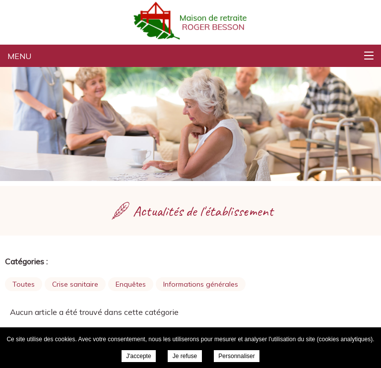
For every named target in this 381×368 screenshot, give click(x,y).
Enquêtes (131, 284)
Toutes (23, 284)
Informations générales (200, 284)
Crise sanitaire (75, 284)
